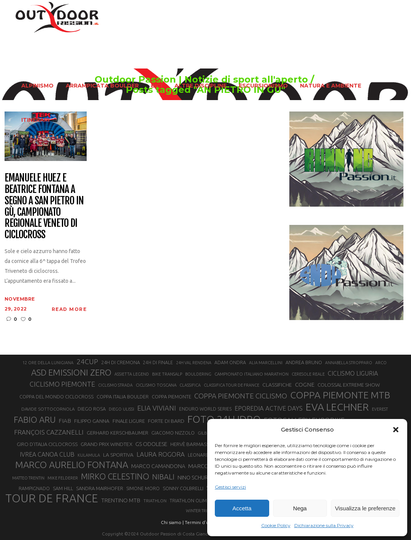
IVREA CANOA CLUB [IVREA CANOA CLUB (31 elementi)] (47, 454)
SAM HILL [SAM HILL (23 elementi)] (63, 488)
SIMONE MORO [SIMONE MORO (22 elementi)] (143, 488)
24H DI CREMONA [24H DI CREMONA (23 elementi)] (120, 362)
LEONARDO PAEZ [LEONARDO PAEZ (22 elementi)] (206, 454)
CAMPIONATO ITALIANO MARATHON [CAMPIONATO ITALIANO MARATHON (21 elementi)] (251, 373)
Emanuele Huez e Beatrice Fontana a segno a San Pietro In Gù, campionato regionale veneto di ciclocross (44, 206)
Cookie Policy (275, 525)
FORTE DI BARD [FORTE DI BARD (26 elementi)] (166, 421)
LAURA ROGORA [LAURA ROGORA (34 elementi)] (160, 454)
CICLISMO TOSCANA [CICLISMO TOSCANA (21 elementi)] (156, 384)
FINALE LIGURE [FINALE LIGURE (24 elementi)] (129, 421)
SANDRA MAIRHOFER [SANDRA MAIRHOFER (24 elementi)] (99, 488)
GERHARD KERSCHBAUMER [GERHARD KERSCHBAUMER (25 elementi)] (117, 433)
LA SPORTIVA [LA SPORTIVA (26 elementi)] (118, 455)
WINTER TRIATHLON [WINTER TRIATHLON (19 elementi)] (204, 510)
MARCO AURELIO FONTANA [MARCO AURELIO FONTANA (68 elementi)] (71, 465)
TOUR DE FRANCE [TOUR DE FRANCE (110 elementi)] (51, 498)
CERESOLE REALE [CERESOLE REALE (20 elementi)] (308, 374)
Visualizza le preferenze (365, 508)
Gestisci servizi (230, 487)
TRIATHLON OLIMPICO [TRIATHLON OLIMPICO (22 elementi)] (193, 500)
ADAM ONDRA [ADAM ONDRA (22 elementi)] (230, 362)
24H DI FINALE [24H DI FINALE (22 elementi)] (158, 362)
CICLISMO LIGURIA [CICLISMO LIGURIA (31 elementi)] (353, 373)
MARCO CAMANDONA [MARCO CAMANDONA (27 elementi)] (158, 466)
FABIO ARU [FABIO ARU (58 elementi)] (35, 419)
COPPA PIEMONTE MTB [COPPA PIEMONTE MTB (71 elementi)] (340, 395)
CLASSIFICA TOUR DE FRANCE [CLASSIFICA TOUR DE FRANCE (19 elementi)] (231, 385)
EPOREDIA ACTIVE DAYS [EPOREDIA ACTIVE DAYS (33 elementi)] (269, 408)
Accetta (241, 508)
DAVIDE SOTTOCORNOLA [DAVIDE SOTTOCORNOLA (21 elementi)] (48, 408)
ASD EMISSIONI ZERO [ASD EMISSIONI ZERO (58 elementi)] (71, 372)
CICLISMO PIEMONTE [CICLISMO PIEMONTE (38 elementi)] (62, 384)
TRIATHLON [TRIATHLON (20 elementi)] (155, 501)
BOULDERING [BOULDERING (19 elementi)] (198, 374)
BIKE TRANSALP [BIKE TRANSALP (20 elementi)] (167, 374)
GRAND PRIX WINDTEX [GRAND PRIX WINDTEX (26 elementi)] (106, 444)
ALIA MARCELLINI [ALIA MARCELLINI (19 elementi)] (265, 362)
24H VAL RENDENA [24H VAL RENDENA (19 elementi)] (193, 362)
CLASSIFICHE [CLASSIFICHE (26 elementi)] (277, 385)
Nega (300, 508)
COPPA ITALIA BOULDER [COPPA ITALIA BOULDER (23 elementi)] (123, 396)
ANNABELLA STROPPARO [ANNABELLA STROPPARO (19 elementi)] (348, 362)
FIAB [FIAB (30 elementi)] (65, 420)
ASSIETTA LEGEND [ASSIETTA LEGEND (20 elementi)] (131, 374)
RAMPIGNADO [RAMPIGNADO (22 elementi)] (34, 488)
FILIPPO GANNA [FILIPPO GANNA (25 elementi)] (91, 421)
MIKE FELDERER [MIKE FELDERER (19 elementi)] (63, 478)
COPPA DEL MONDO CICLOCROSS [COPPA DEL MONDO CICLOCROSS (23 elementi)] (56, 396)
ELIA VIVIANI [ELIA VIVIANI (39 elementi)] (156, 408)
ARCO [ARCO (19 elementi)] (381, 362)
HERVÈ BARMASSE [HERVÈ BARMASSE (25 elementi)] (191, 444)
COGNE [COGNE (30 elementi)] (304, 384)
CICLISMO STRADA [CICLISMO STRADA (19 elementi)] (115, 385)
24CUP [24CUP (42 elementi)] (87, 361)
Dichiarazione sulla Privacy (324, 525)
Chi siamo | (172, 522)
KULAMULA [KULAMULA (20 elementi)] (89, 455)
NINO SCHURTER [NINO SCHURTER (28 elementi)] (197, 477)
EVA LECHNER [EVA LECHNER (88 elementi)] (337, 407)
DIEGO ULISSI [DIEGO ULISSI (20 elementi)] (121, 409)
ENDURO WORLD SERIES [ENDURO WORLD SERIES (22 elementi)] (205, 408)
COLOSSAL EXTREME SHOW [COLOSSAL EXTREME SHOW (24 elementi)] (348, 384)
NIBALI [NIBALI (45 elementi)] (163, 477)
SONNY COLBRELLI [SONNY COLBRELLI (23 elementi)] (183, 488)
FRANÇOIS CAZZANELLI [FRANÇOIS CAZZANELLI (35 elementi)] (49, 432)
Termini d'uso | (200, 522)
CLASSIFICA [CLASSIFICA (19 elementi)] (190, 385)
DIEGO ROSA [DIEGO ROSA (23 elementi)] (92, 408)
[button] (396, 429)
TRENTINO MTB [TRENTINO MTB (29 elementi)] (120, 500)
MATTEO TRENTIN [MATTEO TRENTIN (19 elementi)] (28, 478)
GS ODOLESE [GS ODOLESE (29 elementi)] (151, 444)
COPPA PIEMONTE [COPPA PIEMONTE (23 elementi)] (171, 396)
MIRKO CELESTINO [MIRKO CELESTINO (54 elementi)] (115, 476)
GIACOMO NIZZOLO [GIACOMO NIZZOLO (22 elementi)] (173, 432)
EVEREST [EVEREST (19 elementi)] (380, 409)
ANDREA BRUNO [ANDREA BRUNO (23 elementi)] (304, 362)
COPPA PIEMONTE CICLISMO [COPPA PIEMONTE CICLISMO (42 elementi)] (240, 396)
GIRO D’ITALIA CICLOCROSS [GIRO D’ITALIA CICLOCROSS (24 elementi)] (47, 444)
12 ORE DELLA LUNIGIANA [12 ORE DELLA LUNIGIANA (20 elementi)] (47, 362)
